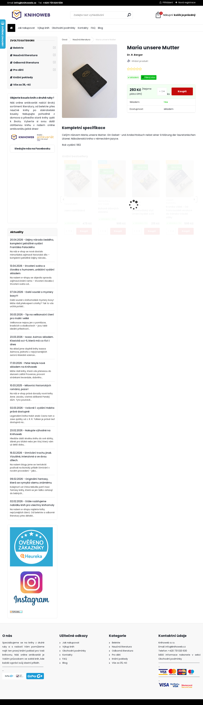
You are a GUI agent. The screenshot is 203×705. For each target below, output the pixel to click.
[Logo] (28, 15)
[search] (129, 15)
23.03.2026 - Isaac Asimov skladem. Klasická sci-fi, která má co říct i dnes (32, 340)
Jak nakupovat (26, 28)
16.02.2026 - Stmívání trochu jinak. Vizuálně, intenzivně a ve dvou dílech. (31, 456)
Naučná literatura (81, 39)
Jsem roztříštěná (74, 210)
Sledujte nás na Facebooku (32, 148)
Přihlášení (168, 2)
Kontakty (83, 28)
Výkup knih (43, 28)
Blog (100, 28)
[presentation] (64, 199)
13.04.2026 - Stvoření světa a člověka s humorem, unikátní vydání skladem (32, 269)
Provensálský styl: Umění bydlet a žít (143, 212)
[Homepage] (11, 28)
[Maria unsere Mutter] (89, 81)
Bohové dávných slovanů (108, 210)
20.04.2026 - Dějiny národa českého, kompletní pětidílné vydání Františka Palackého (32, 243)
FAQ (93, 28)
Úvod (64, 39)
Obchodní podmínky (63, 28)
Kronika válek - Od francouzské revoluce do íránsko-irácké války (179, 212)
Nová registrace (187, 2)
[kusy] (69, 231)
